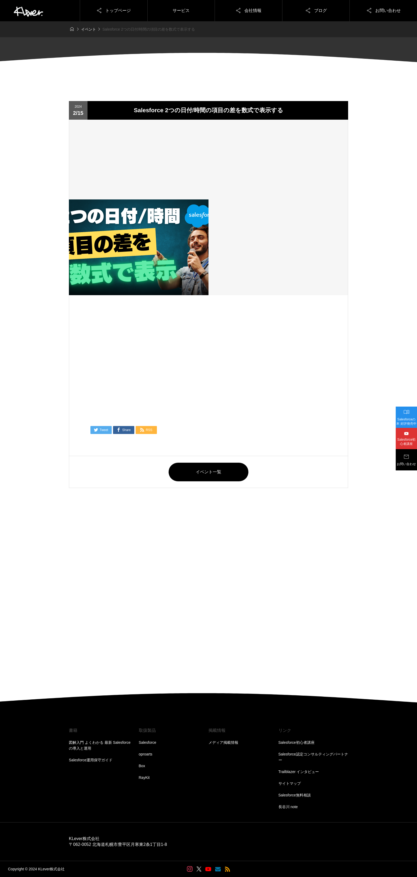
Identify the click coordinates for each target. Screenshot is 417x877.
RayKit (144, 777)
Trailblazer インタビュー (298, 772)
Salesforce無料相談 (294, 795)
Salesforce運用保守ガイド (90, 760)
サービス (181, 10)
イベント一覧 (208, 472)
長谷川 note (288, 807)
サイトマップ (289, 783)
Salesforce (147, 742)
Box (142, 766)
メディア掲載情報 (223, 742)
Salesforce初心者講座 (296, 742)
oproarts (145, 754)
